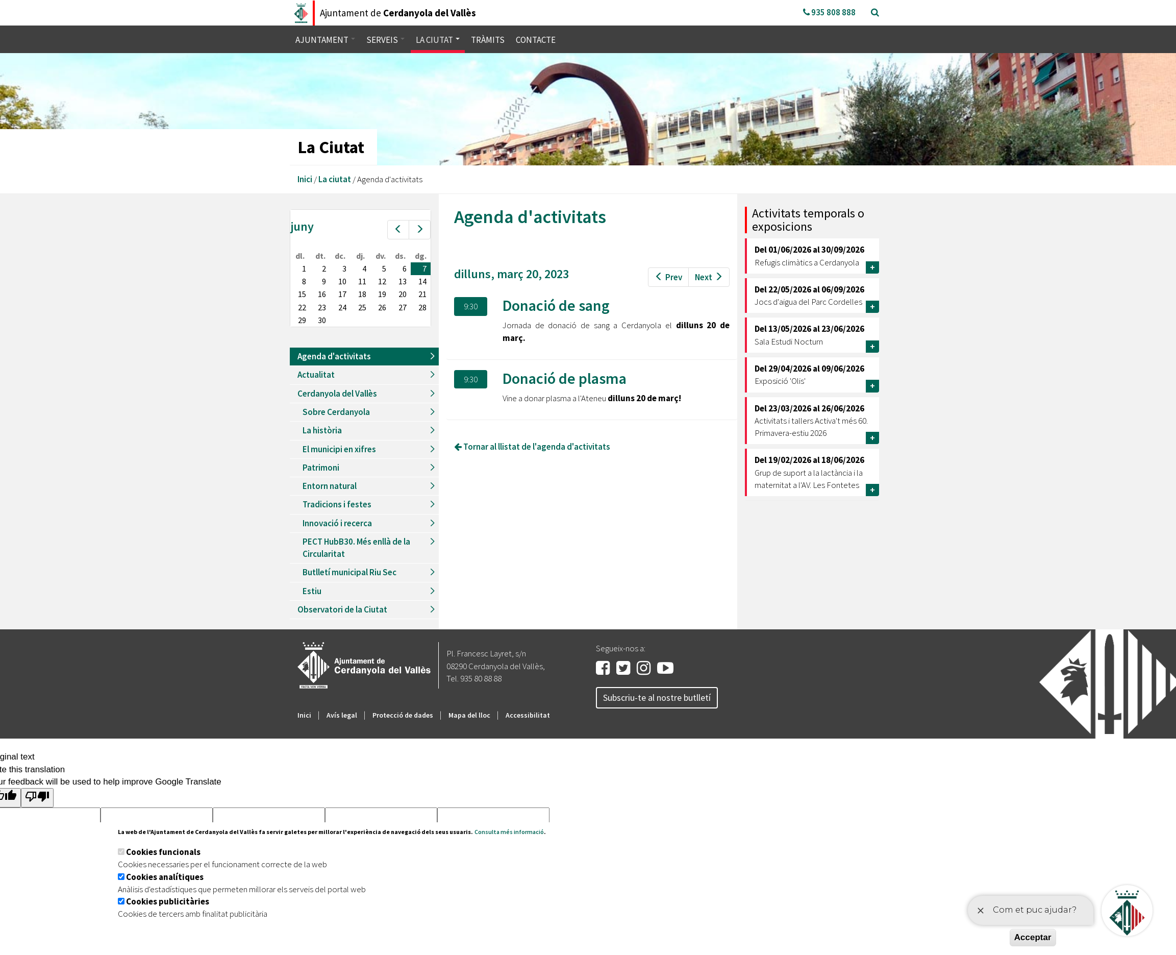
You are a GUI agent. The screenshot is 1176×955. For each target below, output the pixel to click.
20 (402, 294)
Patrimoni (321, 467)
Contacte (536, 39)
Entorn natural (330, 486)
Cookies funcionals (163, 852)
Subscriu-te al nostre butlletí (657, 697)
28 (422, 307)
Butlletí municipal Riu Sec (349, 572)
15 (302, 294)
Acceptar (1033, 937)
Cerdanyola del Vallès (337, 393)
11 (362, 281)
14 (422, 281)
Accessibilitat (528, 715)
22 (302, 307)
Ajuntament (325, 39)
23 (322, 307)
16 (322, 294)
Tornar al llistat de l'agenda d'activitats (532, 446)
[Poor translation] (37, 797)
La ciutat (438, 39)
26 (382, 307)
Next (709, 277)
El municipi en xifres (339, 449)
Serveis (385, 39)
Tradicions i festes (337, 504)
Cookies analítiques (165, 877)
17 (342, 294)
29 (302, 320)
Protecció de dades (402, 715)
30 (322, 320)
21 (422, 294)
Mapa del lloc (469, 715)
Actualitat (316, 374)
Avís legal (342, 715)
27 (402, 307)
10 (342, 281)
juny (302, 226)
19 (382, 294)
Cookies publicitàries (167, 901)
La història (322, 430)
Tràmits (488, 39)
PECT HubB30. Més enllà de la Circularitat (356, 547)
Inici (304, 179)
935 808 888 (829, 12)
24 (342, 307)
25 (362, 307)
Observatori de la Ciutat (342, 609)
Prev (668, 277)
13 (402, 281)
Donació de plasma (565, 378)
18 (362, 294)
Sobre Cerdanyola (336, 412)
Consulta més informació (509, 832)
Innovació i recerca (337, 523)
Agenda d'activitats (334, 356)
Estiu (312, 591)
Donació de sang (556, 305)
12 (382, 281)
